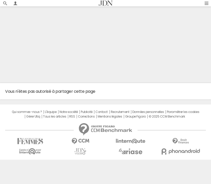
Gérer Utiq (33, 116)
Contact (101, 111)
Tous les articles (54, 116)
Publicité (87, 111)
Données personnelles (148, 111)
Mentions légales (110, 116)
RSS (72, 116)
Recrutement (120, 111)
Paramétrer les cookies (183, 111)
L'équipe (50, 111)
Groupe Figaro (135, 116)
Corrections (86, 116)
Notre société (68, 111)
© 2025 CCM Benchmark (167, 116)
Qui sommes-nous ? (27, 111)
